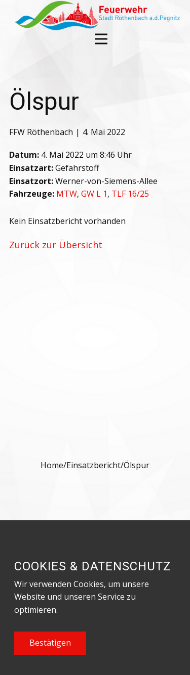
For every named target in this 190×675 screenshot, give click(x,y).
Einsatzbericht (93, 465)
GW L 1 (94, 193)
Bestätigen (50, 642)
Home (52, 465)
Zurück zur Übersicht (55, 245)
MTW (66, 193)
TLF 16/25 (130, 193)
